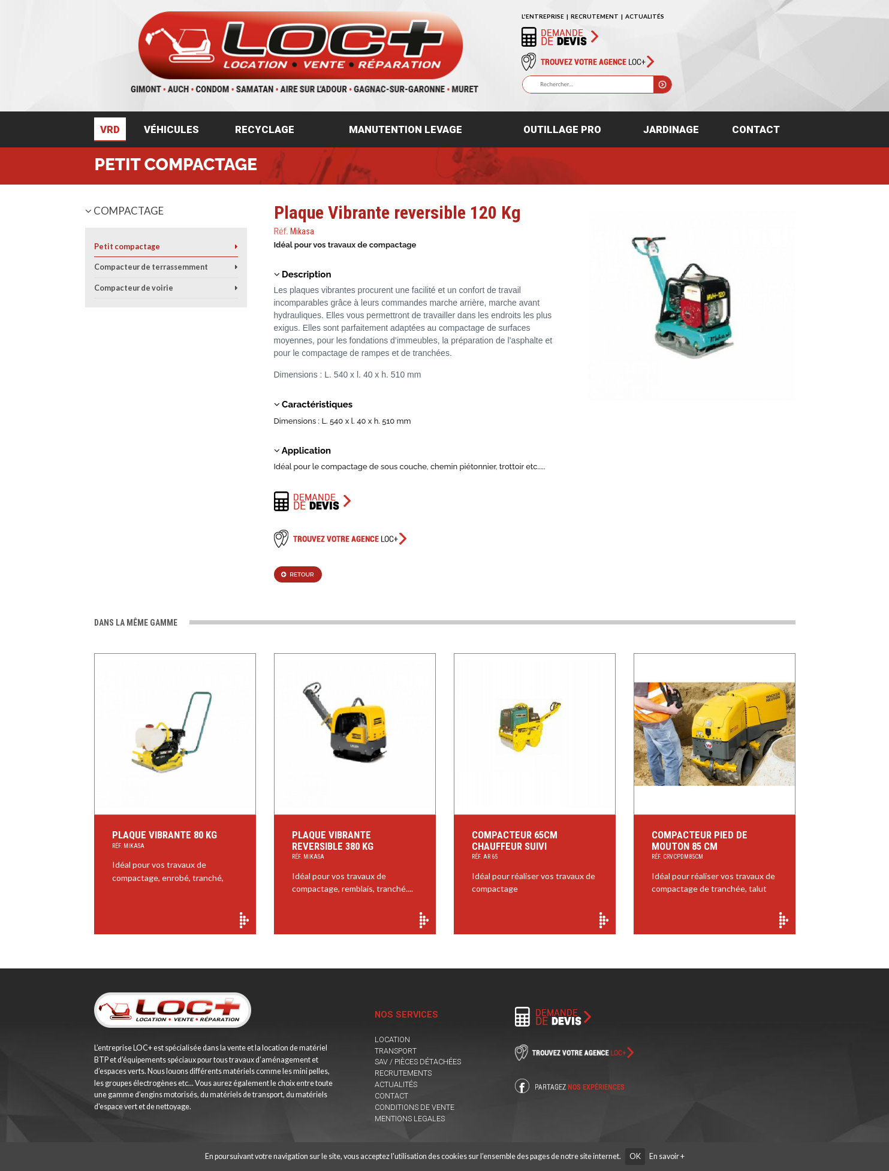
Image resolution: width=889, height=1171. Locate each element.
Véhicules (171, 129)
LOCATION (392, 1039)
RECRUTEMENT (595, 16)
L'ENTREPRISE (543, 16)
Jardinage (671, 129)
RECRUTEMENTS (403, 1073)
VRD (110, 129)
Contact (756, 129)
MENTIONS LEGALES (410, 1118)
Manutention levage (405, 129)
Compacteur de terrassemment (151, 266)
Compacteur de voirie (133, 287)
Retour (297, 574)
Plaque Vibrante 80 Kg (175, 840)
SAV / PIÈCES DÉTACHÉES (418, 1061)
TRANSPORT (396, 1050)
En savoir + (667, 1156)
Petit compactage (176, 164)
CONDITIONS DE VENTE (414, 1107)
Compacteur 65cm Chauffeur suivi (535, 845)
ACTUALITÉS (644, 16)
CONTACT (391, 1095)
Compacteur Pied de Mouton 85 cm (715, 845)
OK (635, 1156)
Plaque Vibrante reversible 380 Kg (355, 845)
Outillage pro (562, 129)
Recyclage (264, 129)
